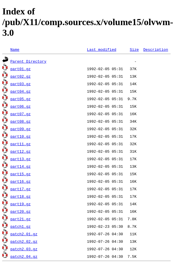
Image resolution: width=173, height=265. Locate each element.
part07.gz (20, 113)
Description (155, 49)
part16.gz (20, 181)
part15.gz (20, 173)
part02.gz (20, 76)
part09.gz (20, 128)
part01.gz (20, 68)
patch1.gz (20, 226)
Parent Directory (28, 61)
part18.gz (20, 196)
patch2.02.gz (24, 241)
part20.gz (20, 211)
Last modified (101, 49)
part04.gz (20, 91)
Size (134, 49)
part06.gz (20, 106)
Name (14, 49)
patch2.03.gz (24, 248)
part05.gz (20, 98)
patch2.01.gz (24, 233)
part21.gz (20, 218)
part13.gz (20, 158)
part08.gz (20, 121)
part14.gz (20, 166)
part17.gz (20, 188)
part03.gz (20, 83)
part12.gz (20, 151)
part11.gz (20, 143)
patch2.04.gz (24, 256)
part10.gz (20, 136)
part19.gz (20, 203)
